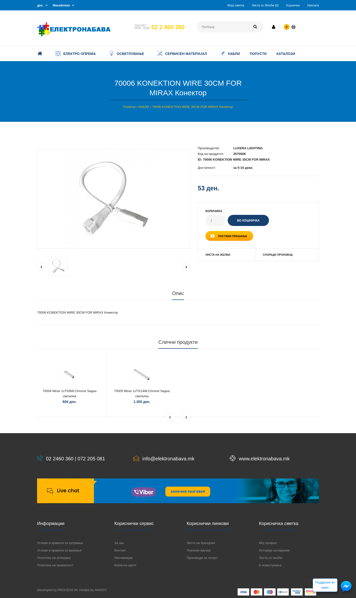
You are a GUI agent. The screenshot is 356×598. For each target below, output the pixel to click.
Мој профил (268, 543)
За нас (119, 543)
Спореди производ (277, 254)
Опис (178, 293)
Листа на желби (217, 254)
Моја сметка (235, 5)
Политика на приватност (55, 565)
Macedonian (61, 5)
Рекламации (123, 558)
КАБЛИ (143, 107)
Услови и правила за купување (60, 543)
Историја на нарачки (274, 550)
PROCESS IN (67, 590)
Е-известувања (270, 565)
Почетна (129, 107)
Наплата (313, 5)
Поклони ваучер (199, 550)
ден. (40, 5)
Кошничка (293, 5)
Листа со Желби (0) (265, 5)
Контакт (120, 550)
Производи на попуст (202, 558)
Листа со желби (270, 558)
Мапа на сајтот (125, 565)
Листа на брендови (201, 543)
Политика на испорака (53, 558)
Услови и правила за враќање (59, 550)
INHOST (101, 590)
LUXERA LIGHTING (248, 148)
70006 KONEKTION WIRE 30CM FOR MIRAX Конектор (192, 107)
